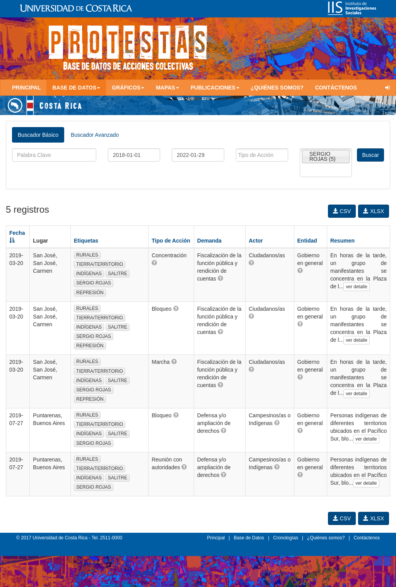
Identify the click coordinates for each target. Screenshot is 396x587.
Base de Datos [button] (76, 87)
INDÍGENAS (89, 273)
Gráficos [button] (128, 87)
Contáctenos (336, 87)
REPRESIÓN (90, 292)
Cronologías (285, 538)
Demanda (209, 241)
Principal (26, 87)
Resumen (342, 241)
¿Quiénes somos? (277, 87)
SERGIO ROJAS (93, 283)
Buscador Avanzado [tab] (95, 135)
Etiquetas (86, 241)
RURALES (87, 255)
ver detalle (356, 286)
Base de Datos (249, 538)
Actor (256, 241)
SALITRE (117, 273)
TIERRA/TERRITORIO (99, 264)
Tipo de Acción (171, 241)
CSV (342, 211)
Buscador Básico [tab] (38, 135)
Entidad (307, 241)
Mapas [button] (167, 87)
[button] (154, 262)
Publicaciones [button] (215, 87)
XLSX (373, 211)
